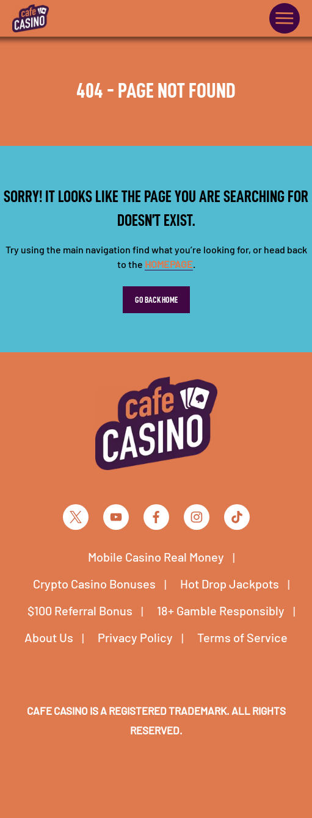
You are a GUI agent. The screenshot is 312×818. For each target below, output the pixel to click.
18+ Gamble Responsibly (221, 610)
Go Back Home (156, 299)
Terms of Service (242, 637)
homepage (169, 264)
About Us (48, 637)
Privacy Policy (135, 637)
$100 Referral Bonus (79, 610)
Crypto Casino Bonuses (94, 583)
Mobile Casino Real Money (156, 556)
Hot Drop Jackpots (229, 583)
